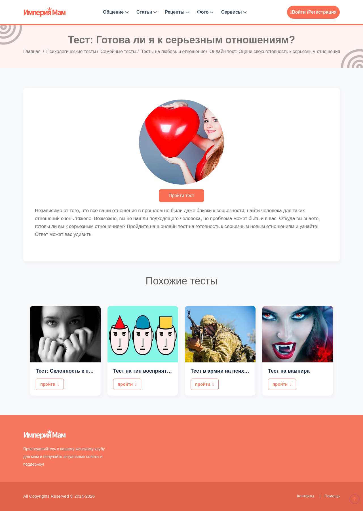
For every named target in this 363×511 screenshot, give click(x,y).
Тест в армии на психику (222, 371)
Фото (205, 12)
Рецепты (177, 12)
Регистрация (322, 12)
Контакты (306, 496)
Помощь (332, 496)
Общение (115, 12)
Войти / (299, 12)
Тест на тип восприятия (143, 371)
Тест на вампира (289, 371)
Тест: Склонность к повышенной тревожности (94, 371)
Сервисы (233, 12)
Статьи (146, 12)
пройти (49, 384)
